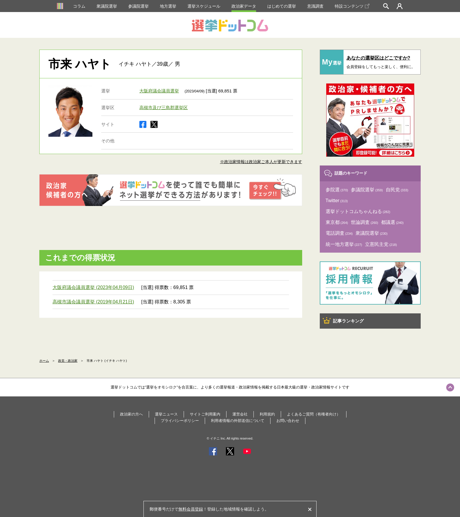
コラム (79, 6)
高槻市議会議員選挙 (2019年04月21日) (93, 301)
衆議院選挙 (107, 6)
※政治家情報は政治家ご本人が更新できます (261, 161)
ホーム (44, 360)
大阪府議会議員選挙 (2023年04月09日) (93, 287)
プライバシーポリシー (180, 420)
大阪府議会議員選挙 (159, 90)
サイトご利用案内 (205, 414)
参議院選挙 (138, 6)
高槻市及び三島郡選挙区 (163, 107)
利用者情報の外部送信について (237, 420)
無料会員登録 (190, 509)
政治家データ (243, 6)
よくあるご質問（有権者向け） (313, 414)
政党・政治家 (67, 360)
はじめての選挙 (281, 6)
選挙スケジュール (203, 6)
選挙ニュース (166, 414)
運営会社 (240, 414)
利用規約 (267, 414)
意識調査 (315, 6)
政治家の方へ (131, 414)
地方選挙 (168, 6)
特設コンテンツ (352, 6)
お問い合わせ (287, 420)
